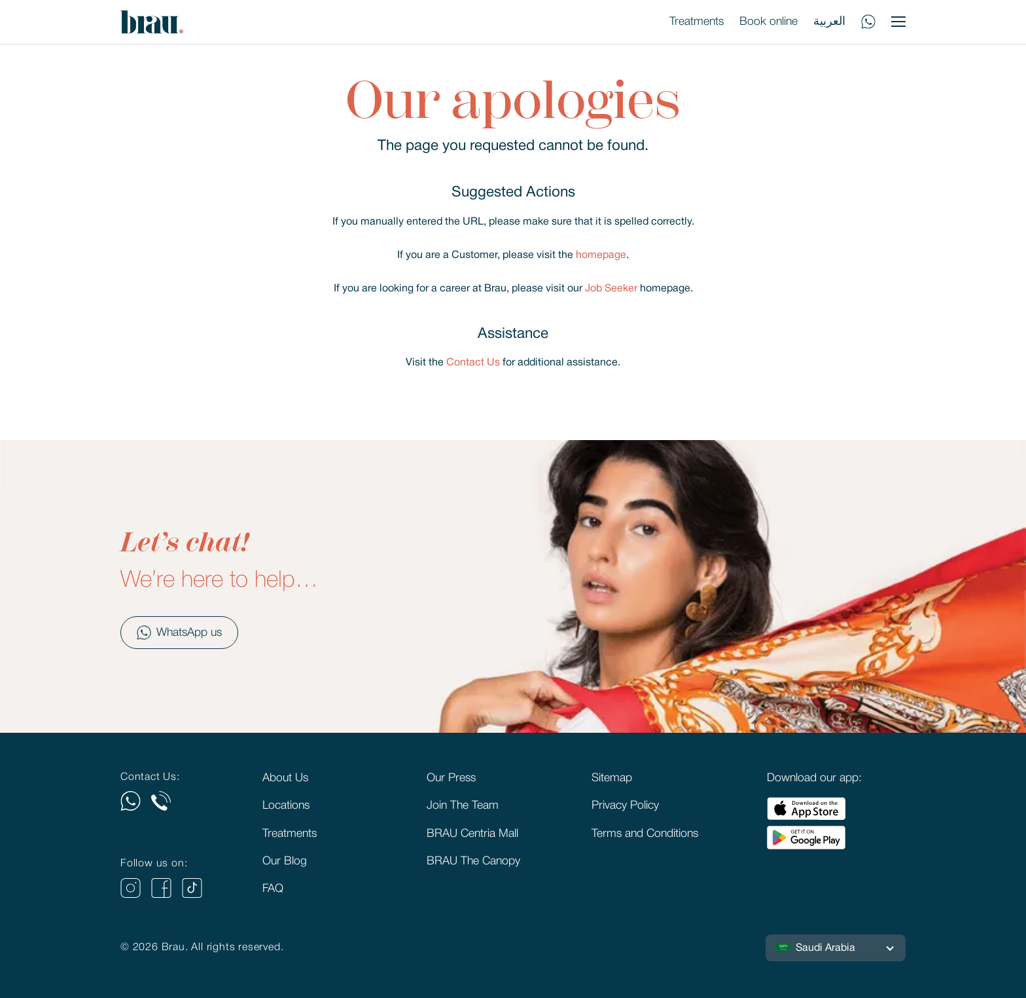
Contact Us (473, 362)
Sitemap (612, 778)
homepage (601, 255)
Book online (768, 21)
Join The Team (463, 805)
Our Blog (284, 861)
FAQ (272, 888)
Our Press (451, 778)
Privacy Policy (625, 805)
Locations (286, 805)
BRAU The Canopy (473, 861)
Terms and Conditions (645, 833)
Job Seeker (611, 288)
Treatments (696, 21)
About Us (285, 778)
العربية (829, 21)
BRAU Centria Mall (472, 833)
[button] (836, 948)
